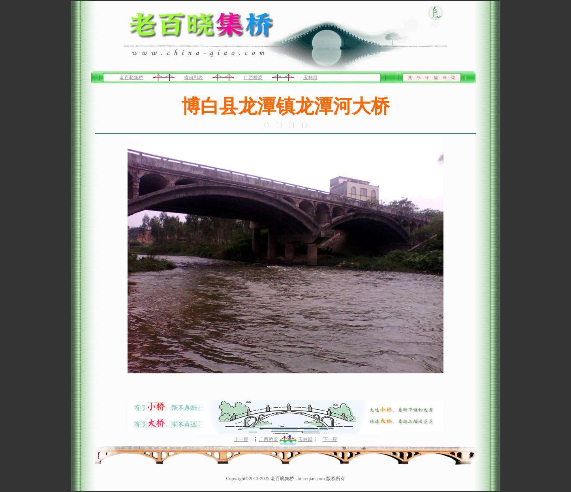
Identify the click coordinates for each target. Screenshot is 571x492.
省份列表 (193, 77)
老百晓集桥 (131, 77)
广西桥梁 (253, 77)
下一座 (330, 439)
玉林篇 (310, 77)
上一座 (241, 439)
